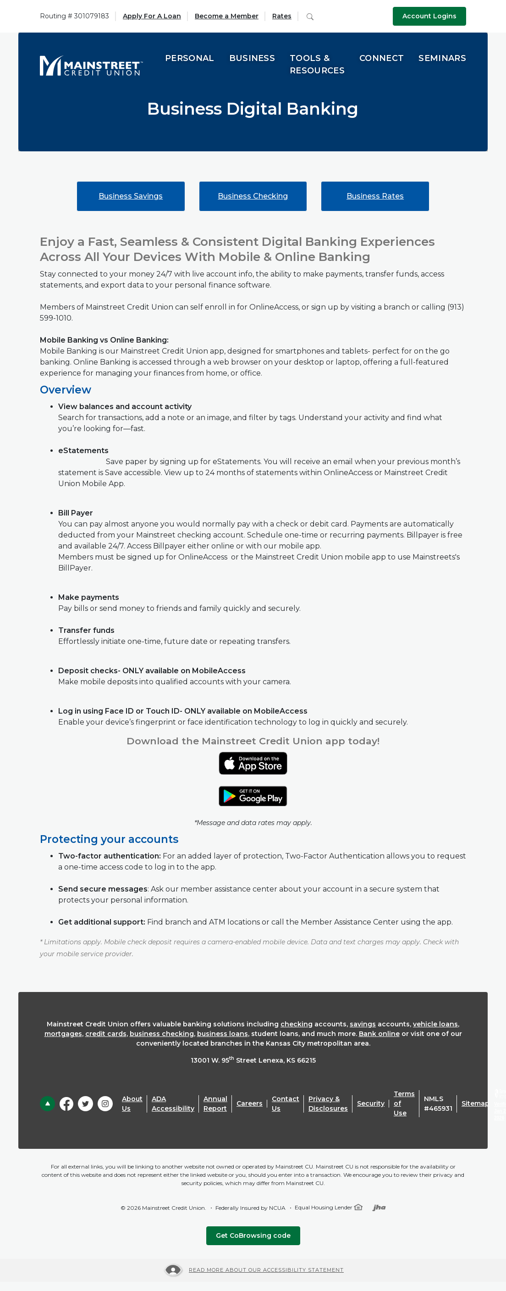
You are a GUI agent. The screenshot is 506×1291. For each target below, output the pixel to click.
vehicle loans (435, 1024)
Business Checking (253, 196)
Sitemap (476, 1103)
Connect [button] (381, 58)
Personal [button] (189, 58)
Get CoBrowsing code (253, 1235)
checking (296, 1024)
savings (363, 1024)
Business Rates (375, 196)
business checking (162, 1034)
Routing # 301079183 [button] (74, 16)
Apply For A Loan (152, 16)
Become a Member (226, 16)
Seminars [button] (442, 58)
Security (371, 1103)
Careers (249, 1103)
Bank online (379, 1034)
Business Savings (131, 196)
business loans (222, 1034)
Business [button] (252, 58)
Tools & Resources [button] (317, 64)
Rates (282, 16)
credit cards (105, 1034)
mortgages (63, 1034)
